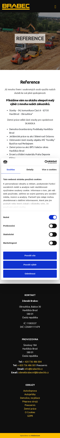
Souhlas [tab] (11, 169)
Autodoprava (30, 390)
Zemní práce (30, 408)
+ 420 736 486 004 (32, 361)
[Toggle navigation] (55, 6)
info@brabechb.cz (34, 369)
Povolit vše (29, 255)
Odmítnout (30, 273)
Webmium (35, 435)
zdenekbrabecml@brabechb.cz (33, 372)
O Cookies (30, 412)
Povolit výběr (30, 264)
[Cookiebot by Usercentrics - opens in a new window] (44, 162)
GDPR (30, 416)
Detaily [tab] (30, 169)
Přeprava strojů (30, 401)
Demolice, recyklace (30, 398)
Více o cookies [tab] (49, 169)
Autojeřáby (30, 394)
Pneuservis (30, 405)
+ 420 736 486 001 (27, 365)
